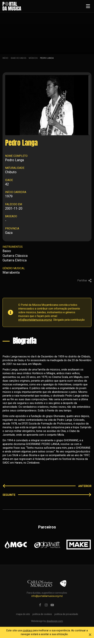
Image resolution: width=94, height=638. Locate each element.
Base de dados (18, 58)
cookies (27, 630)
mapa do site (23, 614)
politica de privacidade (66, 614)
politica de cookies (42, 614)
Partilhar (84, 280)
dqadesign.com (54, 621)
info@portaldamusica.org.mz (35, 319)
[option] (15, 544)
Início (5, 58)
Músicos (33, 58)
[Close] (90, 634)
